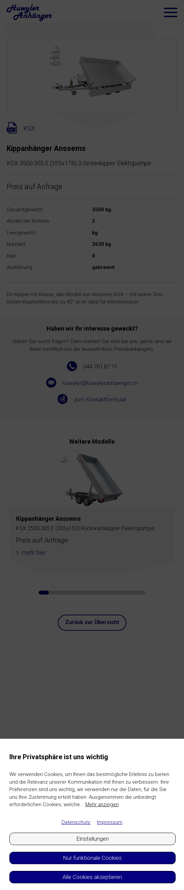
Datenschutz (76, 822)
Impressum (109, 822)
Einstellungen (92, 838)
